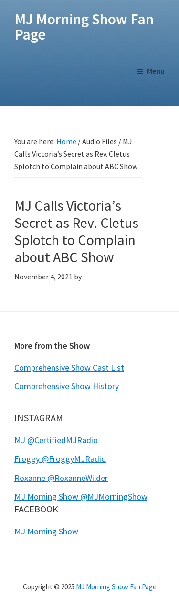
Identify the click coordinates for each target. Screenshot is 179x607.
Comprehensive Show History (66, 386)
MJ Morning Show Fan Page (84, 27)
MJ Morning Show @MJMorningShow (80, 496)
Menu (156, 70)
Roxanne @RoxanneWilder (61, 477)
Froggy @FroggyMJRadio (60, 458)
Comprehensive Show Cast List (69, 367)
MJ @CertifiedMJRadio (56, 440)
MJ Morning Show (46, 531)
